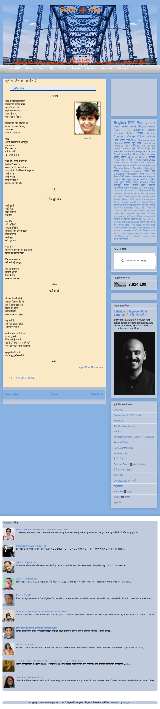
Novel (141, 173)
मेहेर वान (150, 171)
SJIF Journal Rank (123, 448)
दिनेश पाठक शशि (147, 154)
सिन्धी (132, 199)
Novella (134, 187)
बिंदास (123, 157)
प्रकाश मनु (129, 143)
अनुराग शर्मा (125, 140)
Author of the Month (133, 162)
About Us (106, 68)
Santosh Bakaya (137, 157)
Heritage (143, 219)
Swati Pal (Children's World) (29, 677)
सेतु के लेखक (119, 458)
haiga (138, 225)
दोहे (125, 210)
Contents (119, 136)
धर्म (122, 219)
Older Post (97, 394)
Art (122, 145)
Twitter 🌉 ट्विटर (122, 497)
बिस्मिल (152, 185)
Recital (121, 230)
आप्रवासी (151, 216)
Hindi (117, 126)
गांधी (137, 196)
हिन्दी (131, 122)
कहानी (133, 126)
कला (142, 193)
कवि (139, 143)
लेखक (117, 129)
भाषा (153, 173)
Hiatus (62, 68)
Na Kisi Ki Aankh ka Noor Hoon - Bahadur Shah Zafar (42, 529)
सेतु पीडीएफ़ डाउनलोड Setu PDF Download (134, 437)
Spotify (117, 502)
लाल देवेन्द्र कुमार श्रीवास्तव (27, 579)
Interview (118, 151)
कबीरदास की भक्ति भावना (26, 562)
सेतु (51, 68)
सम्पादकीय (145, 145)
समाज (116, 228)
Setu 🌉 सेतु (80, 9)
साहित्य (144, 179)
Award (117, 199)
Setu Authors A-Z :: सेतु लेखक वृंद (31, 546)
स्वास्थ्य (126, 216)
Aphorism (123, 228)
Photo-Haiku (129, 233)
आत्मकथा (128, 176)
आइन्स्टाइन (133, 205)
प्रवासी (136, 179)
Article (151, 133)
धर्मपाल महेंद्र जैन (146, 148)
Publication (128, 208)
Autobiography (121, 187)
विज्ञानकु (117, 185)
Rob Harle (133, 154)
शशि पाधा (141, 165)
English (120, 122)
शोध (153, 151)
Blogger (126, 702)
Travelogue (129, 196)
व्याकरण (121, 225)
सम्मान (126, 185)
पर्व (154, 208)
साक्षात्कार (118, 165)
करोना (135, 185)
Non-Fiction (135, 202)
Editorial (139, 129)
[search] (136, 261)
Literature (130, 213)
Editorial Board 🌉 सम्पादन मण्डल (129, 464)
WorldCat (118, 420)
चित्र (116, 176)
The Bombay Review (124, 426)
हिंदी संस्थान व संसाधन (123, 469)
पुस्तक (127, 129)
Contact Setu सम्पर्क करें (125, 480)
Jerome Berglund (132, 171)
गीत (124, 165)
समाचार (137, 159)
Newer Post (12, 394)
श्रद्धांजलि (151, 196)
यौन (115, 225)
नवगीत (152, 222)
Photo (124, 199)
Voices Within (146, 136)
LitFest (142, 210)
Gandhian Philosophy (125, 173)
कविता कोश (118, 475)
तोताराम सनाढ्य (149, 236)
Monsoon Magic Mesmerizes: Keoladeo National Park (42, 611)
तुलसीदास (146, 225)
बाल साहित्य (129, 151)
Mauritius (118, 210)
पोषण (143, 185)
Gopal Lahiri (120, 154)
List (116, 140)
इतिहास (136, 193)
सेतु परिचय (118, 486)
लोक (115, 216)
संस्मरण (124, 159)
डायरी (148, 228)
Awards (91, 68)
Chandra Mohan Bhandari (128, 168)
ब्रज (153, 228)
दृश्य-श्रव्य (151, 210)
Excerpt (138, 151)
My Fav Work (120, 222)
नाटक (130, 210)
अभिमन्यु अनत (141, 216)
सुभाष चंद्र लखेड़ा (140, 176)
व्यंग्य (153, 145)
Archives (123, 68)
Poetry (142, 122)
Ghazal (146, 151)
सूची (133, 148)
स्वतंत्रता (134, 219)
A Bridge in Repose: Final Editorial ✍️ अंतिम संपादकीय (130, 313)
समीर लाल (150, 165)
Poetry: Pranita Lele (25, 644)
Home (54, 394)
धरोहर (116, 157)
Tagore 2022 (132, 191)
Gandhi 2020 (147, 182)
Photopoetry (123, 236)
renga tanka (133, 222)
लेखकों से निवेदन (121, 442)
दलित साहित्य (141, 213)
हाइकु (127, 225)
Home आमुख (14, 68)
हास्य (136, 210)
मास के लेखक (118, 239)
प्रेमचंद (142, 191)
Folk (116, 230)
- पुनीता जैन (17, 88)
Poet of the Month (136, 236)
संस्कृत (135, 182)
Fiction (142, 126)
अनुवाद (137, 145)
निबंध (131, 159)
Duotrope (118, 409)
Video (152, 202)
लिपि (153, 225)
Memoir (151, 162)
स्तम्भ (140, 133)
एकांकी (146, 233)
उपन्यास (117, 219)
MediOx (118, 431)
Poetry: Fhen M (23, 595)
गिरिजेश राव (144, 222)
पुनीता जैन (87, 138)
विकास (145, 230)
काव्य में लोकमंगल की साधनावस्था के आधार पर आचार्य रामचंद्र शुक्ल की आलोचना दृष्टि (49, 661)
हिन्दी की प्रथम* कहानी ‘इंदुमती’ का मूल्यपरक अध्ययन (36, 628)
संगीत (115, 236)
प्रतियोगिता (118, 205)
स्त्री (138, 199)
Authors (76, 68)
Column (142, 196)
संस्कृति (125, 205)
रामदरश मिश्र (119, 213)
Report (145, 202)
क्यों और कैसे (143, 205)
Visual (132, 216)
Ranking (141, 228)
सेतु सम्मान (146, 208)
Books (29, 68)
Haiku (152, 179)
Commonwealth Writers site (128, 415)
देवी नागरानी (131, 165)
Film (133, 225)
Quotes (132, 228)
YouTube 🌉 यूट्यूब (123, 491)
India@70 (128, 193)
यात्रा (144, 187)
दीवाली (134, 230)
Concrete (118, 193)
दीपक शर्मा (129, 145)
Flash (145, 159)
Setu (41, 68)
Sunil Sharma (138, 140)
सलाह (120, 216)
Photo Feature (122, 148)
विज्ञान (123, 190)
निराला (137, 208)
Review (118, 133)
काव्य (152, 122)
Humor (151, 219)
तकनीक (128, 230)
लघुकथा (117, 145)
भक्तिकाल (151, 213)
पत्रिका (152, 233)
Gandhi (125, 202)
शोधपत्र (131, 136)
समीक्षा (151, 126)
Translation (149, 143)
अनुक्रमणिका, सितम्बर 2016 (91, 367)
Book (151, 129)
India (130, 133)
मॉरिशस (152, 205)
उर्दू (140, 187)
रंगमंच (140, 230)
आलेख (125, 126)
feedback (139, 233)
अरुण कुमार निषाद (122, 182)
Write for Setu (121, 453)
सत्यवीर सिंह (150, 191)
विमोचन (127, 219)
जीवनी (121, 176)
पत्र (148, 173)
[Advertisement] (134, 96)
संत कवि (117, 208)
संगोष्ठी (125, 239)
